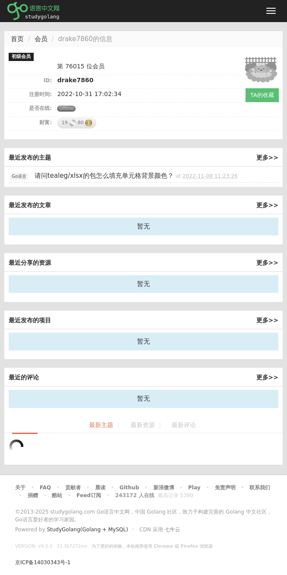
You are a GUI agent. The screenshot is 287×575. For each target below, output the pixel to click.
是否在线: (40, 108)
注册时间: (40, 94)
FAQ (45, 488)
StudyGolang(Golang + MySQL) (87, 530)
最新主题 (101, 425)
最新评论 (184, 425)
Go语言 (19, 176)
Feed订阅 (89, 495)
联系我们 (259, 488)
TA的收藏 (262, 95)
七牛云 (172, 530)
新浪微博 (163, 488)
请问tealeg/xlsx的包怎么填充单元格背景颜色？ (104, 176)
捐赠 (33, 495)
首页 (17, 39)
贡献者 (73, 488)
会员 (41, 39)
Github (129, 488)
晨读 (100, 488)
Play (194, 488)
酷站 (57, 495)
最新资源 (143, 425)
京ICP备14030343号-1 (42, 562)
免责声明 (225, 488)
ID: (48, 80)
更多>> (267, 157)
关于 (20, 488)
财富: (45, 122)
